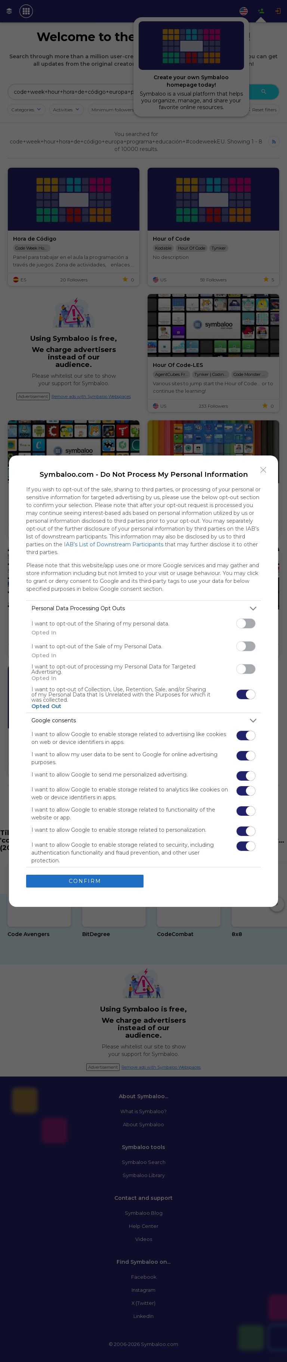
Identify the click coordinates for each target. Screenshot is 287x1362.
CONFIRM (85, 881)
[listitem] (143, 608)
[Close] (263, 470)
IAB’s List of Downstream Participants (113, 544)
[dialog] (143, 681)
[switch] (246, 623)
